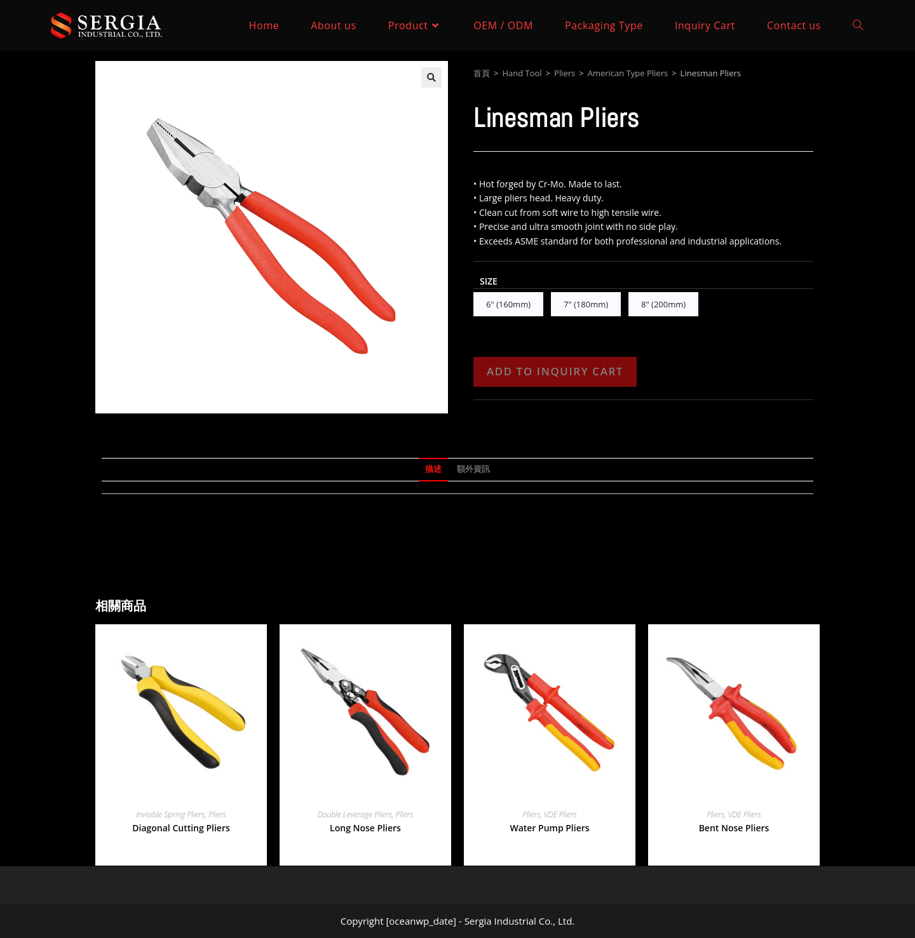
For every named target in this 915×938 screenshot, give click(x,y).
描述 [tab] (433, 469)
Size (489, 281)
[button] (431, 77)
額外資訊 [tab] (473, 469)
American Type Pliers (628, 73)
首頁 (481, 73)
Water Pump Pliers (549, 828)
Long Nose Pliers (365, 828)
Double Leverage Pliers (355, 814)
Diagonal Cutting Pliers (181, 828)
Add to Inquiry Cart (555, 371)
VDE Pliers (560, 814)
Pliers (564, 73)
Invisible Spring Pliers (170, 814)
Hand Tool (521, 73)
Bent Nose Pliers (734, 828)
